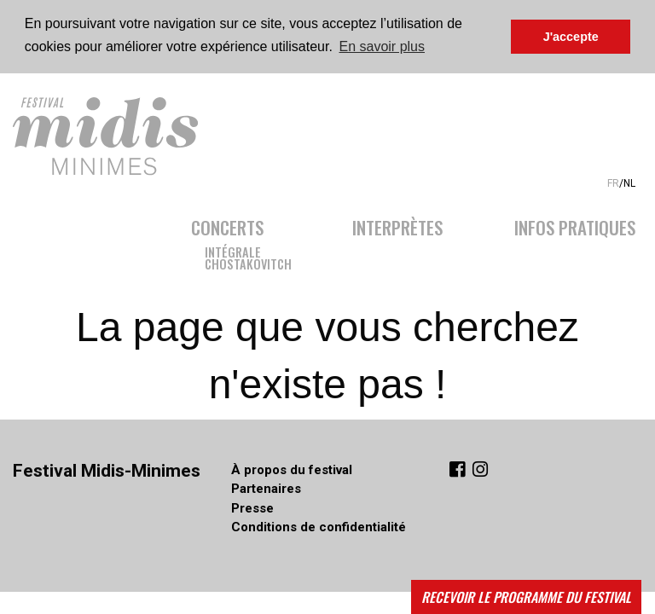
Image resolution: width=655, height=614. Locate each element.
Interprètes (397, 225)
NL (629, 183)
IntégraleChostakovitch (248, 256)
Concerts (227, 225)
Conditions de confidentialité (318, 527)
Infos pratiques (574, 225)
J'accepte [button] (571, 36)
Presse (252, 507)
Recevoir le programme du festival (526, 597)
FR (613, 183)
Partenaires (266, 488)
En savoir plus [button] (382, 46)
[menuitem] (253, 239)
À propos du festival (291, 469)
